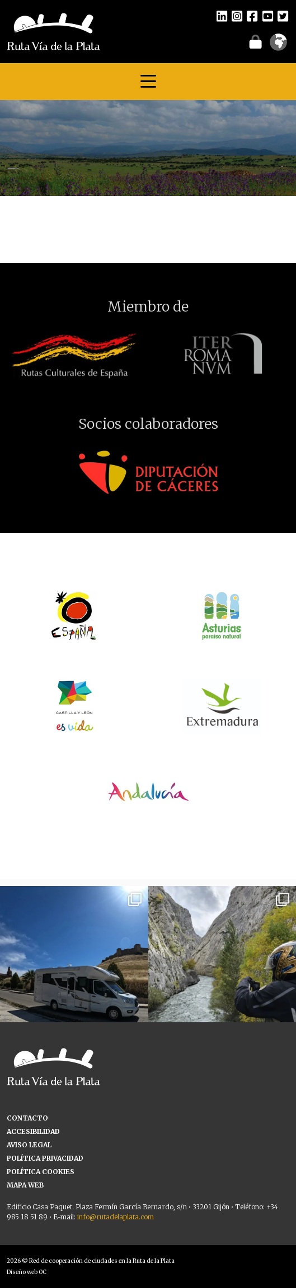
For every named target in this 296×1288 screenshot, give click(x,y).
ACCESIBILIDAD (33, 1131)
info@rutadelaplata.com (115, 1217)
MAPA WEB (25, 1185)
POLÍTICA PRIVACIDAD (45, 1158)
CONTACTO (27, 1118)
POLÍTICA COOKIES (40, 1171)
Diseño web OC (26, 1272)
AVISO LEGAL (29, 1145)
